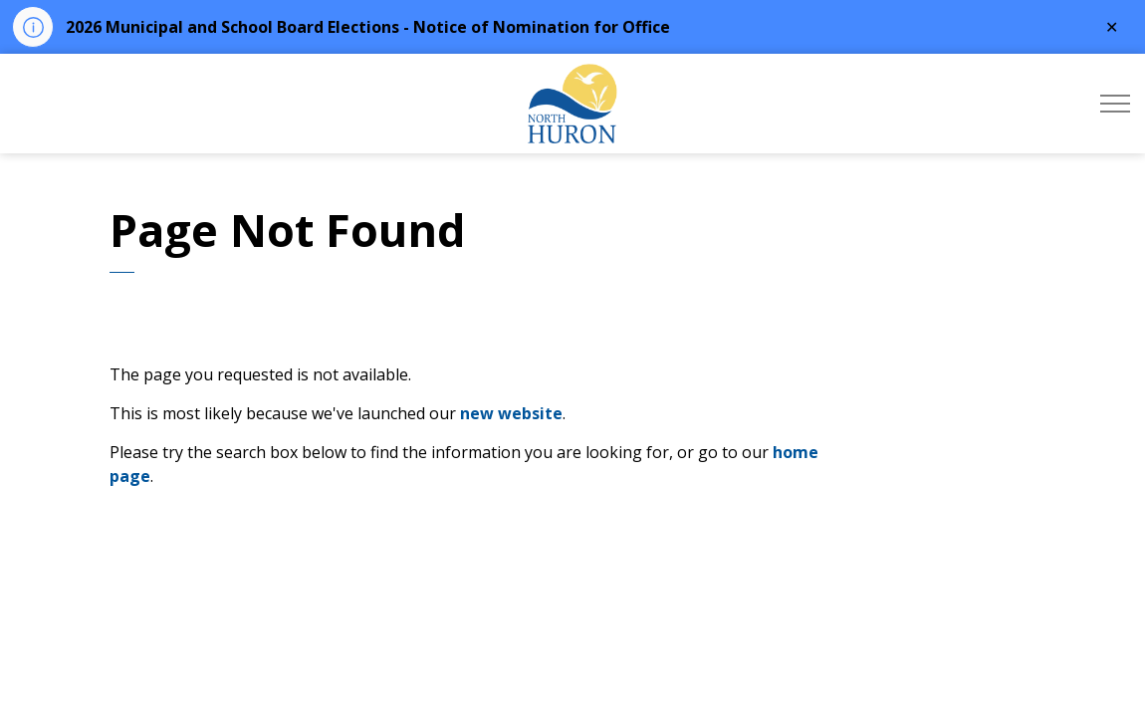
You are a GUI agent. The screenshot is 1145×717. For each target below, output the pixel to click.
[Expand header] (1115, 103)
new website (511, 413)
